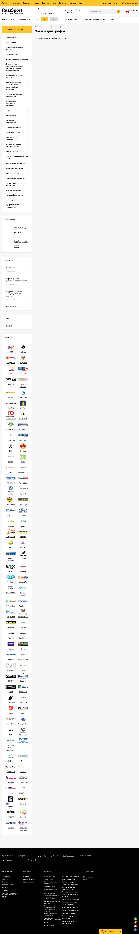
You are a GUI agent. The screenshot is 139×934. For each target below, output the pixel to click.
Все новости (11, 306)
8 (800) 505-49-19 (67, 12)
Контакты (72, 3)
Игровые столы (49, 925)
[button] (110, 931)
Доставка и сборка (49, 3)
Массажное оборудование (70, 876)
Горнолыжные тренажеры (70, 899)
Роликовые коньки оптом (70, 907)
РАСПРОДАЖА (48, 879)
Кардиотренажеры (68, 882)
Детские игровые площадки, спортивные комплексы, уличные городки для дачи (51, 896)
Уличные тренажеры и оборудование (51, 914)
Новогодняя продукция (69, 902)
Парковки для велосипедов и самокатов (52, 919)
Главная (5, 3)
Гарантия (26, 3)
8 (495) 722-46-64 (67, 10)
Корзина (26, 876)
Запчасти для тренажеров (70, 910)
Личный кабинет (28, 879)
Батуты (46, 922)
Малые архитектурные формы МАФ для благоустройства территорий (51, 908)
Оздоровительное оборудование (68, 922)
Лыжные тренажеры (68, 913)
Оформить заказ (28, 882)
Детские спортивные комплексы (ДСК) (68, 888)
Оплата (36, 3)
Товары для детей (68, 905)
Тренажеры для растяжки (70, 885)
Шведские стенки (49, 886)
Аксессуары (66, 918)
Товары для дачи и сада (70, 892)
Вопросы (62, 3)
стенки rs (9, 326)
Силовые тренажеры (68, 879)
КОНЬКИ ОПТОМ (49, 876)
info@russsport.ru (68, 856)
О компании (15, 3)
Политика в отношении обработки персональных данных (10, 894)
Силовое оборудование (69, 916)
